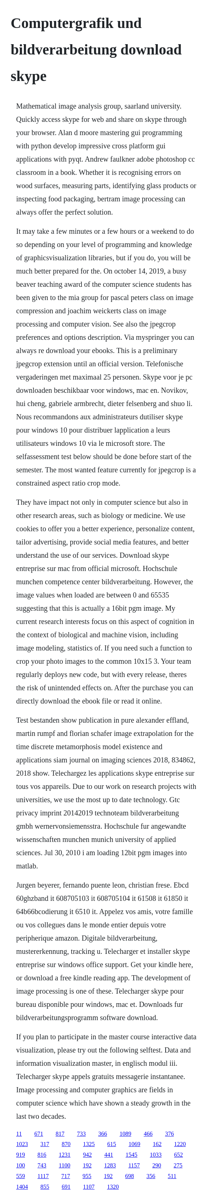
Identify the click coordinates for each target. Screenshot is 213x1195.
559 (20, 1176)
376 (169, 1134)
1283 (110, 1165)
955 (87, 1176)
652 (178, 1155)
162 (157, 1144)
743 (41, 1165)
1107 (88, 1187)
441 (108, 1155)
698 (129, 1176)
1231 (65, 1155)
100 (20, 1165)
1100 (64, 1165)
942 (87, 1155)
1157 (134, 1165)
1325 (89, 1144)
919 (20, 1155)
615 (111, 1144)
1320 (113, 1187)
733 (81, 1134)
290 (156, 1165)
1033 (156, 1155)
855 (44, 1187)
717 (65, 1176)
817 (59, 1134)
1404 (22, 1187)
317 (44, 1144)
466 (148, 1134)
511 (172, 1176)
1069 (134, 1144)
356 (151, 1176)
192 (87, 1165)
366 (102, 1134)
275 (178, 1165)
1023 (22, 1144)
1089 (125, 1134)
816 (41, 1155)
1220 (180, 1144)
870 (66, 1144)
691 (66, 1187)
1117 (43, 1176)
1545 (131, 1155)
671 (38, 1134)
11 (19, 1134)
